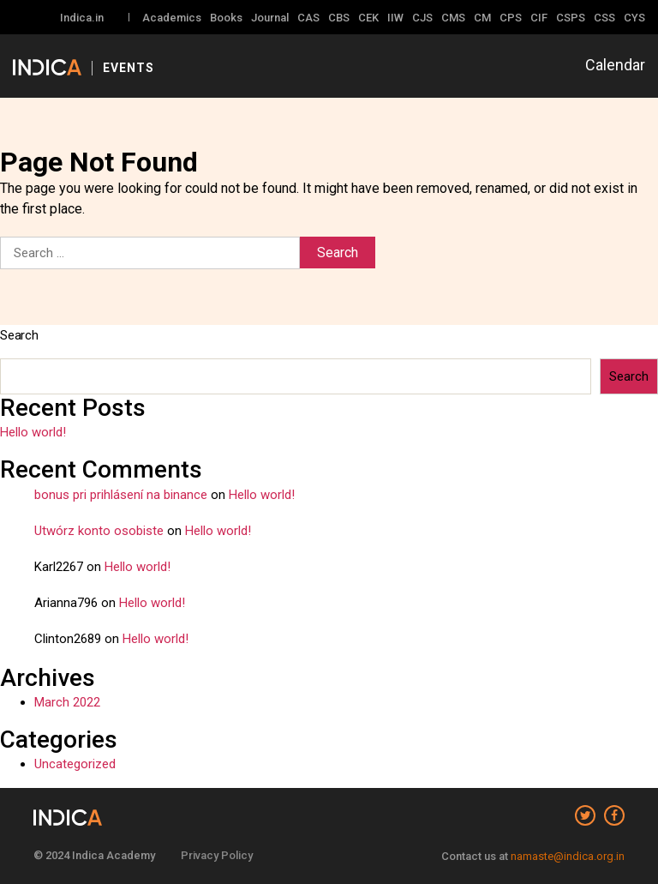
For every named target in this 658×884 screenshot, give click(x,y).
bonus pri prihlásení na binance (120, 494)
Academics (171, 17)
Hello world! (33, 432)
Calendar (615, 65)
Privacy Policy (217, 855)
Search (19, 335)
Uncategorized (75, 764)
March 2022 (67, 702)
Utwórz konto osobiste (99, 530)
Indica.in (82, 17)
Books (226, 17)
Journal (270, 17)
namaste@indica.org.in (568, 856)
